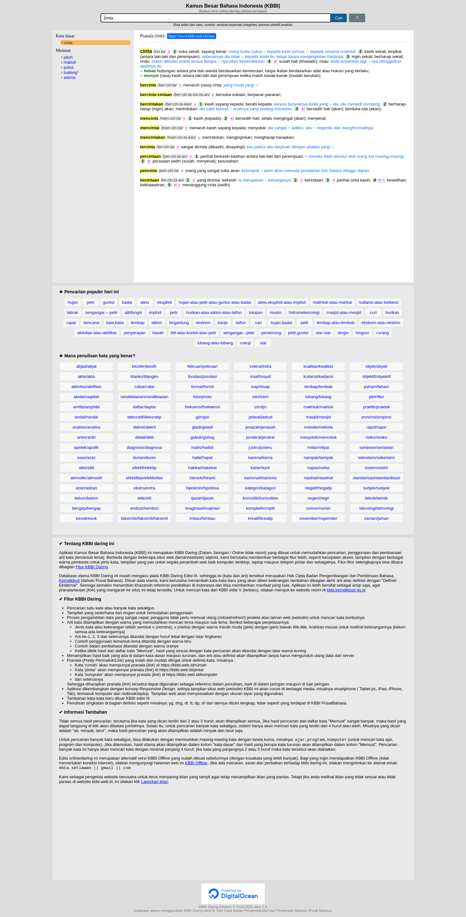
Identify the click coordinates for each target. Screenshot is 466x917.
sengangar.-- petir (101, 312)
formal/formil (202, 386)
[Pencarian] (216, 18)
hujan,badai (281, 322)
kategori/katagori (260, 488)
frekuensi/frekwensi (202, 406)
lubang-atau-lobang (215, 343)
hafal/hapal (202, 457)
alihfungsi (133, 312)
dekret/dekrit (144, 427)
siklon (157, 322)
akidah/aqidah (86, 396)
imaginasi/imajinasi (202, 508)
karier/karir (260, 467)
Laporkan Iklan (154, 782)
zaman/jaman (376, 518)
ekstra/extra (144, 488)
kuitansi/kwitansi (318, 376)
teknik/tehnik (376, 498)
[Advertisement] (273, 231)
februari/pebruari (202, 366)
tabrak (72, 312)
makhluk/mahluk (318, 406)
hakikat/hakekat (202, 467)
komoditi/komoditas (260, 498)
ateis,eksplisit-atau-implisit (282, 302)
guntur (109, 302)
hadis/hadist (202, 447)
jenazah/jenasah (260, 427)
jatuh (68, 57)
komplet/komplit (260, 508)
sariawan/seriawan (376, 447)
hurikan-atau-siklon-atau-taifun (214, 312)
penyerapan (135, 332)
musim (275, 312)
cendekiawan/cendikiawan (144, 396)
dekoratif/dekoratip (144, 417)
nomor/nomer (318, 508)
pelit (304, 322)
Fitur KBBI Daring (92, 566)
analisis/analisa (86, 427)
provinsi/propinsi (377, 417)
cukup (245, 343)
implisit (155, 312)
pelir (174, 312)
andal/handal (86, 417)
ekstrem (203, 322)
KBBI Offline (196, 763)
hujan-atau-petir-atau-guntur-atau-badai (215, 302)
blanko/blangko (144, 376)
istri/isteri (260, 396)
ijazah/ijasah (202, 498)
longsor (362, 332)
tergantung (179, 322)
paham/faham (376, 386)
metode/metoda (318, 427)
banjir (223, 322)
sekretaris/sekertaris (376, 457)
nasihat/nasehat (318, 477)
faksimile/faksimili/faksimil (144, 518)
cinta (68, 42)
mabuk (70, 62)
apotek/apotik (86, 447)
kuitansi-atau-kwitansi (378, 302)
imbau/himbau (203, 518)
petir (90, 302)
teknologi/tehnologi (376, 508)
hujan (73, 302)
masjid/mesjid (318, 417)
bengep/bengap (86, 508)
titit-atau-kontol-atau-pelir (194, 332)
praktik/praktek (376, 406)
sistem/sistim (376, 467)
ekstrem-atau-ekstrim (380, 322)
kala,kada (115, 322)
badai (127, 302)
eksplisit (164, 302)
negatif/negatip (318, 488)
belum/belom (86, 498)
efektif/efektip (144, 467)
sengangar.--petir (238, 332)
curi (373, 312)
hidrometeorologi (304, 312)
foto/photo (202, 396)
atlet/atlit (86, 467)
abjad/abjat (86, 366)
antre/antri (86, 437)
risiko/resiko (376, 437)
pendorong (271, 332)
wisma (69, 77)
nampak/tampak (318, 457)
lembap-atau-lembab (335, 322)
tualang (71, 72)
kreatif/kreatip (260, 518)
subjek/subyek (376, 488)
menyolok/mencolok (318, 437)
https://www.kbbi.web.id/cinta (192, 36)
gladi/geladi (202, 427)
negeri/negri (318, 498)
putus (69, 67)
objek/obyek (376, 366)
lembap (138, 322)
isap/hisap (260, 386)
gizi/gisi (202, 417)
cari (258, 322)
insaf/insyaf (260, 376)
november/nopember (319, 518)
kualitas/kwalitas (318, 366)
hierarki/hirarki (203, 477)
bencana (91, 322)
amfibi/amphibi (86, 406)
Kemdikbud (69, 580)
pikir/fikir (376, 396)
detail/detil (144, 437)
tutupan (255, 312)
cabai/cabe (144, 386)
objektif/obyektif (376, 376)
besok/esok (86, 518)
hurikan (392, 312)
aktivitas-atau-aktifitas (97, 332)
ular (263, 343)
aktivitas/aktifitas (86, 386)
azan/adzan (86, 488)
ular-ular (323, 332)
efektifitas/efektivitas (144, 477)
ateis (144, 302)
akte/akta (86, 376)
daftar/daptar (144, 406)
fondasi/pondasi (202, 376)
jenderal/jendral (260, 437)
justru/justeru (260, 447)
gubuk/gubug (202, 437)
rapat (71, 322)
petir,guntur (298, 332)
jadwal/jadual (260, 417)
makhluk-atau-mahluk (332, 302)
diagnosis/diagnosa (144, 447)
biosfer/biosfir (144, 366)
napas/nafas (318, 467)
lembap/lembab (318, 386)
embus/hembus (144, 508)
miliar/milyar (318, 447)
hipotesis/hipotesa (202, 488)
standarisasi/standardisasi (376, 477)
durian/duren (144, 457)
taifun (241, 322)
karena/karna (261, 457)
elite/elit (144, 498)
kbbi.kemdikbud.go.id (346, 590)
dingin (343, 332)
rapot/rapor (376, 427)
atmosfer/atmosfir (86, 477)
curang (382, 332)
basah (158, 332)
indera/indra (260, 366)
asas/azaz (86, 457)
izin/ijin (260, 406)
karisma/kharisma (260, 477)
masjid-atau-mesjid (344, 312)
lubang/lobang (319, 396)
